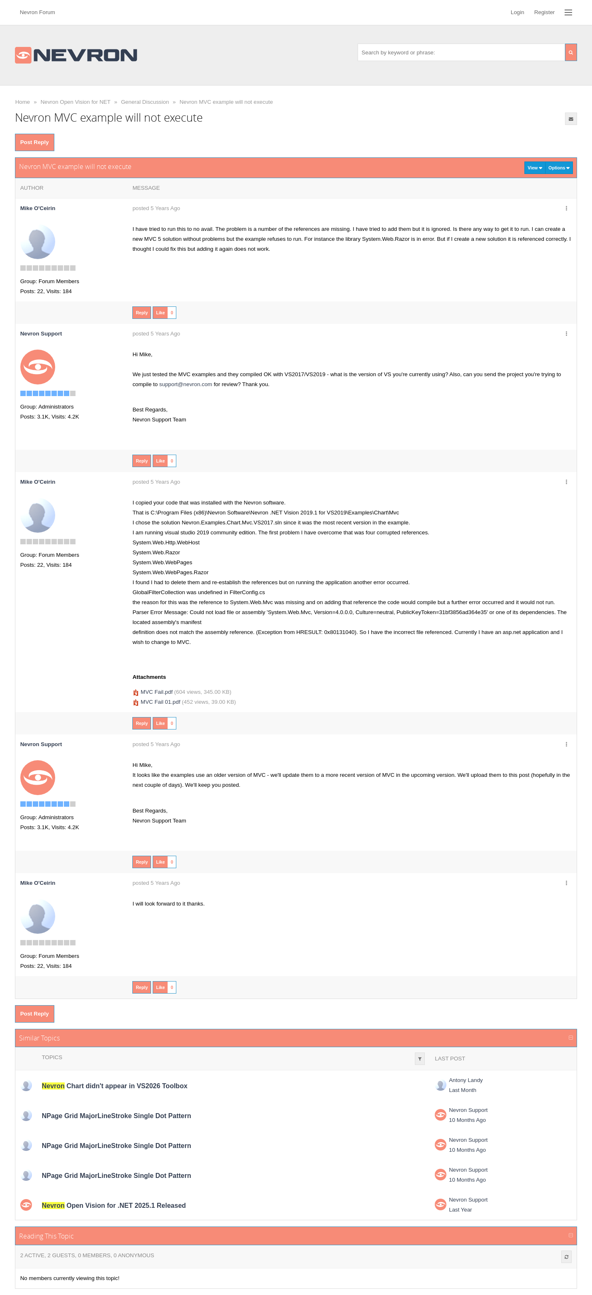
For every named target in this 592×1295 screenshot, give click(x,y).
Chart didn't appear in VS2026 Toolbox (115, 1085)
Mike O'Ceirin (38, 208)
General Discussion (145, 102)
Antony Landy (466, 1080)
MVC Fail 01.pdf (160, 702)
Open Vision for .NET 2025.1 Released (114, 1205)
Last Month (462, 1090)
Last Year (460, 1210)
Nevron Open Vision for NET (76, 102)
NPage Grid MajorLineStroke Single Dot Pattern (116, 1115)
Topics (52, 1057)
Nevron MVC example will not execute (226, 102)
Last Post (450, 1058)
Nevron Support (468, 1110)
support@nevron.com (185, 384)
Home (22, 102)
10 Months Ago (467, 1120)
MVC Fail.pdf (157, 692)
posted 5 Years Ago (156, 208)
